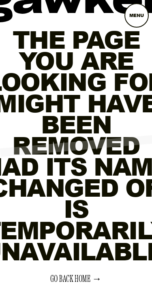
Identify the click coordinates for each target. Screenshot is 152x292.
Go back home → (76, 279)
